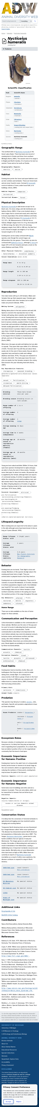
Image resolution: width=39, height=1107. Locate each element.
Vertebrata (18, 108)
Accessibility (6, 1062)
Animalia (9, 33)
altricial (25, 492)
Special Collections (8, 1053)
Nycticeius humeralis (20, 33)
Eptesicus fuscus (17, 243)
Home (3, 33)
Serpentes (29, 712)
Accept (8, 1102)
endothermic (29, 251)
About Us (5, 1044)
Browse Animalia (7, 1041)
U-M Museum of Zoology (10, 1031)
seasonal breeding (24, 371)
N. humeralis (31, 183)
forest (22, 197)
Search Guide (6, 29)
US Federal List (9, 888)
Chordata (17, 102)
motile (18, 601)
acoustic (6, 652)
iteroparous (8, 371)
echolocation (8, 661)
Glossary (4, 1056)
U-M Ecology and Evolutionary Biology (14, 1034)
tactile (27, 649)
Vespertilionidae (19, 125)
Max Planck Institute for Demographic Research (26, 556)
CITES (5, 893)
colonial (19, 603)
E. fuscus (33, 243)
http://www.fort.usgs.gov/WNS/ (15, 956)
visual (23, 655)
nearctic (6, 169)
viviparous (7, 383)
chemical (18, 652)
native (17, 169)
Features (8, 49)
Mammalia (17, 114)
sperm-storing (22, 383)
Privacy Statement (8, 1065)
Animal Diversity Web (20, 17)
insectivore (20, 690)
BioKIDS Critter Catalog (10, 915)
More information (23, 870)
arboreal (19, 598)
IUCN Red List (8, 867)
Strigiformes (28, 722)
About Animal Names (9, 1047)
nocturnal (7, 601)
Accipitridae (29, 728)
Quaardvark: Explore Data (10, 1059)
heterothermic (9, 254)
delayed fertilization (12, 386)
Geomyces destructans (15, 836)
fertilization (18, 380)
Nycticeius (17, 131)
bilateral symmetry (27, 254)
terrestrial (8, 194)
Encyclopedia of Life (8, 911)
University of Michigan (9, 1028)
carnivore (7, 690)
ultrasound (30, 658)
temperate (21, 191)
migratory (29, 601)
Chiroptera (17, 119)
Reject (18, 1102)
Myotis (31, 236)
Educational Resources (9, 1050)
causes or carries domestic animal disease (19, 804)
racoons (29, 702)
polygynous (20, 306)
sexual (5, 380)
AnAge (19, 421)
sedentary (7, 603)
